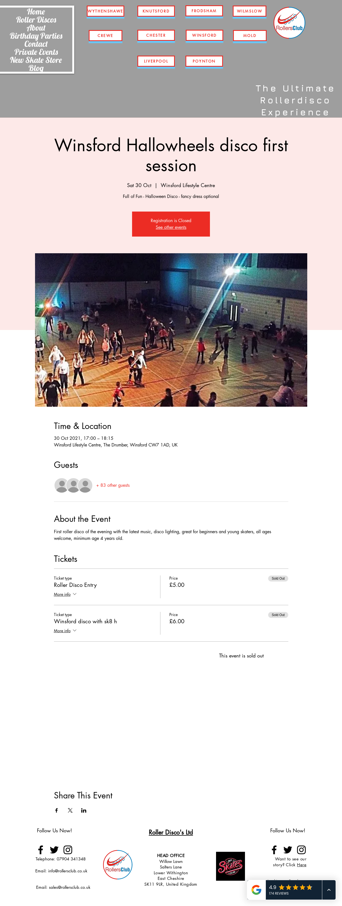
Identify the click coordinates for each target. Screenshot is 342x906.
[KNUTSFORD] (156, 11)
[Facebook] (40, 850)
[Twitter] (54, 850)
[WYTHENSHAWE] (105, 11)
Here (301, 864)
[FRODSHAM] (204, 10)
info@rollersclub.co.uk (67, 870)
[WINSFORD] (204, 35)
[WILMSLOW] (249, 11)
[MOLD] (250, 35)
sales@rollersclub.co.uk (69, 887)
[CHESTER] (156, 35)
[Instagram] (68, 850)
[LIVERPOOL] (156, 61)
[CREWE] (105, 35)
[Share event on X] (70, 810)
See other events (171, 227)
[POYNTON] (204, 61)
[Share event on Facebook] (56, 810)
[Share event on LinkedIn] (83, 810)
